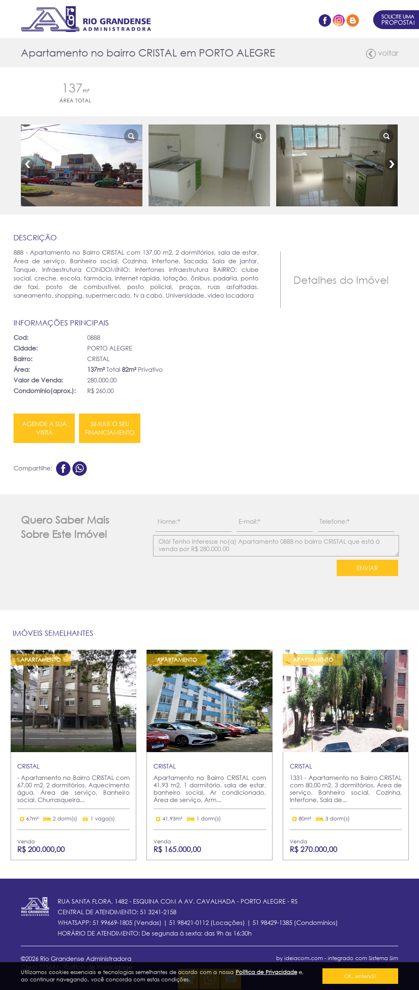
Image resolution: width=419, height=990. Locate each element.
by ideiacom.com (299, 958)
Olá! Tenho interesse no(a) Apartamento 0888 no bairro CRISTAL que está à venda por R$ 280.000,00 (276, 545)
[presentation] (212, 575)
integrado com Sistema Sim (363, 958)
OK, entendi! (360, 976)
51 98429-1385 (272, 922)
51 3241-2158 (158, 911)
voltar (382, 53)
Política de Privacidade (266, 972)
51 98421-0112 (189, 922)
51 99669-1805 (112, 922)
